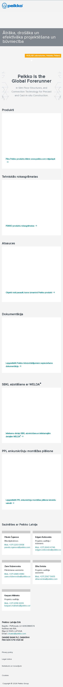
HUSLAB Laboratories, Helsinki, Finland (43, 55)
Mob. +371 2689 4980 (14, 574)
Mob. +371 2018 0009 (14, 603)
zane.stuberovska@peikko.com (18, 576)
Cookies (5, 675)
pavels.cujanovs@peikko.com (17, 547)
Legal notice (7, 659)
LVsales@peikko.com (16, 633)
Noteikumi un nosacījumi (12, 666)
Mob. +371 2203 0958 (14, 545)
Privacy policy (7, 652)
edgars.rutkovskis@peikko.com (49, 550)
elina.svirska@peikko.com (46, 579)
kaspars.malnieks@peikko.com (17, 605)
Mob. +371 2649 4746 (45, 547)
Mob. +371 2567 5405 (45, 576)
